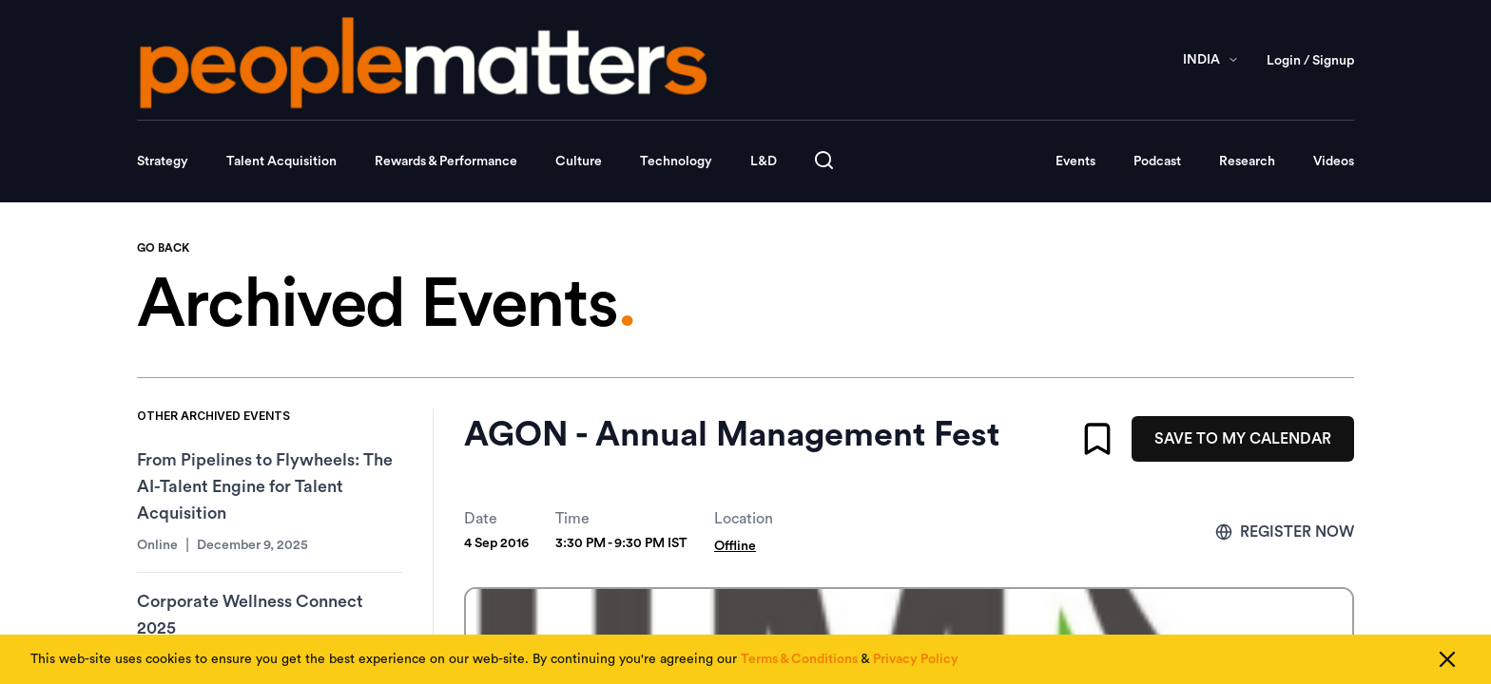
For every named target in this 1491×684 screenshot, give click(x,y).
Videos (1333, 161)
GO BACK (163, 248)
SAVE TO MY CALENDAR (1242, 438)
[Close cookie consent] (1447, 659)
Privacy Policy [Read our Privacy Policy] (915, 659)
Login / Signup (1310, 60)
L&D (763, 161)
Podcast (1157, 161)
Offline (735, 546)
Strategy (162, 161)
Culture (578, 161)
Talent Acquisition (281, 161)
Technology (676, 161)
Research (1247, 161)
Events (1075, 161)
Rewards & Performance (446, 161)
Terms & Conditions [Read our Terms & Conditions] (799, 659)
